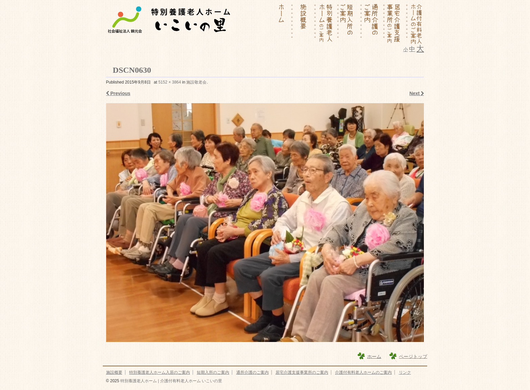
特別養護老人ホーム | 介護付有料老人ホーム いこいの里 (170, 380)
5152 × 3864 (169, 82)
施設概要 (114, 372)
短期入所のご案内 (213, 372)
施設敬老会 (196, 82)
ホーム (374, 356)
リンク (405, 372)
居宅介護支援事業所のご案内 (301, 372)
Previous (118, 93)
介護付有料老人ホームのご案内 (363, 372)
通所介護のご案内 (252, 372)
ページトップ (413, 356)
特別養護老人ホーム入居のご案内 (159, 372)
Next (416, 93)
